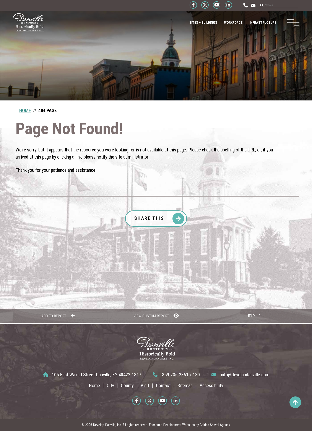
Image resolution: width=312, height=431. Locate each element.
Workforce (230, 23)
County (127, 385)
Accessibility (211, 385)
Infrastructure (260, 23)
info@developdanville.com (240, 374)
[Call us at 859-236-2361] (244, 5)
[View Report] (156, 316)
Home (94, 385)
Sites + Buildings (200, 23)
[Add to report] (58, 316)
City (110, 385)
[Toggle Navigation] (291, 22)
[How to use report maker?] (254, 315)
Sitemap (185, 385)
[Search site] (276, 5)
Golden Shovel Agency (215, 425)
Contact (163, 385)
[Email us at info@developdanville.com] (251, 5)
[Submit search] (260, 5)
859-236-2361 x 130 (176, 374)
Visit (145, 385)
